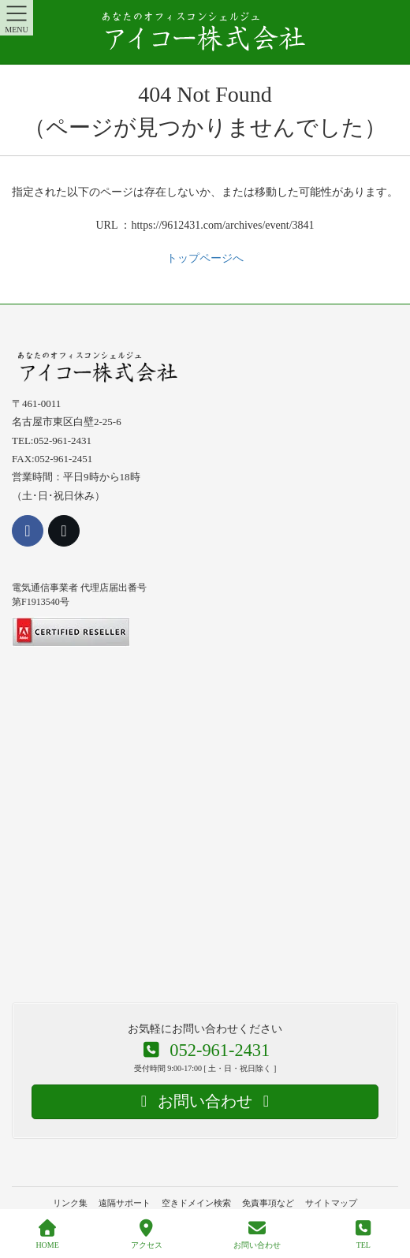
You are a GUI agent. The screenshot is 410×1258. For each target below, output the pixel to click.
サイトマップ (331, 1203)
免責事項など (268, 1203)
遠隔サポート (125, 1203)
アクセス (146, 1234)
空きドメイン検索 (196, 1203)
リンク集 (70, 1203)
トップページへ (205, 258)
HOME (46, 1234)
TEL (363, 1234)
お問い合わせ (257, 1234)
